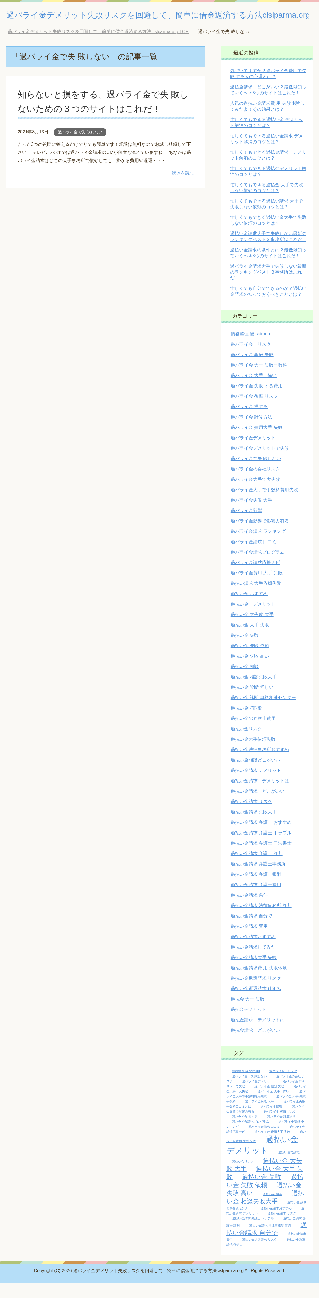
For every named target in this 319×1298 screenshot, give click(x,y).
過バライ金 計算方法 (251, 432)
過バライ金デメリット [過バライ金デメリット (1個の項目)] (257, 1096)
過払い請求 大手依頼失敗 (256, 598)
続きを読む (183, 188)
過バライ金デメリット (253, 453)
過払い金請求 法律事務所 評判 (261, 921)
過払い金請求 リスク (251, 817)
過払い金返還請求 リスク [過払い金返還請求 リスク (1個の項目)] (259, 1255)
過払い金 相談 (245, 681)
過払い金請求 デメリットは (260, 796)
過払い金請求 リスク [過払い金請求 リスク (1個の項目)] (282, 1228)
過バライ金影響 (246, 526)
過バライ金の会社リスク (255, 484)
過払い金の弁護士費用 (253, 733)
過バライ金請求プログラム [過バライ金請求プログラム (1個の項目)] (250, 1137)
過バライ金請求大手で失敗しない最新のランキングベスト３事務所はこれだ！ (268, 287)
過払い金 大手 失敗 (250, 640)
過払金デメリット (249, 1024)
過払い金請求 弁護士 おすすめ (261, 837)
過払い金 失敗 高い (250, 671)
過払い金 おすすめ (249, 609)
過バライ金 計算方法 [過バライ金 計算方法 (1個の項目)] (281, 1132)
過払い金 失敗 (245, 650)
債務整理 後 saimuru (251, 349)
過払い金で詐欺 (246, 723)
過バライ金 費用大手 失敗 (257, 442)
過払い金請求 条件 (249, 910)
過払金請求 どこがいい (255, 1045)
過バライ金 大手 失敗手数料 (259, 380)
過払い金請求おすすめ (253, 952)
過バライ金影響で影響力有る (260, 536)
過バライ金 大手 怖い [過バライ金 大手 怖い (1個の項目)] (273, 1106)
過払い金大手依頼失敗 (253, 754)
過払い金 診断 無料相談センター (263, 713)
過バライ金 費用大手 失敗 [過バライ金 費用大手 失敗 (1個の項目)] (272, 1147)
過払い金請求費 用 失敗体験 (259, 983)
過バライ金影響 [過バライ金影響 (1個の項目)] (271, 1122)
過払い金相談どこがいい (255, 775)
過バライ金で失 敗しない (80, 147)
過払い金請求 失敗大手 (254, 827)
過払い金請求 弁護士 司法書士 (261, 858)
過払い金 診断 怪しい (252, 702)
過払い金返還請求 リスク (256, 993)
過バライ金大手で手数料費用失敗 (264, 505)
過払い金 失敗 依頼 (250, 661)
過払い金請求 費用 (249, 941)
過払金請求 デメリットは (257, 1035)
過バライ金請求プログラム (257, 567)
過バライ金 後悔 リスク (254, 411)
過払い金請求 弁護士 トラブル (261, 848)
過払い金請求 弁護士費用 (256, 900)
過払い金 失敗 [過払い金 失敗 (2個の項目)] (261, 1192)
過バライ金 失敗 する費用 (257, 401)
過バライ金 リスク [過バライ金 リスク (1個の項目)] (283, 1086)
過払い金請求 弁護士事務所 (258, 879)
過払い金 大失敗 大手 (252, 630)
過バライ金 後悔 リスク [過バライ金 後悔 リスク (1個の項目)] (280, 1127)
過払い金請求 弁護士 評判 (257, 869)
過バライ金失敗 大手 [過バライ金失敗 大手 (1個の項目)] (259, 1117)
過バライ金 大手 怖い (254, 390)
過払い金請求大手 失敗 (254, 972)
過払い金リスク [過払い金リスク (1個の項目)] (243, 1177)
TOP (98, 47)
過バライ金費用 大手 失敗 (257, 588)
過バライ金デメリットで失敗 (260, 463)
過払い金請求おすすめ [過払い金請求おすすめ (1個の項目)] (276, 1223)
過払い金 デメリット (253, 619)
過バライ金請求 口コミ (254, 557)
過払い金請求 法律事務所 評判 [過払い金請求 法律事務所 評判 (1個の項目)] (270, 1241)
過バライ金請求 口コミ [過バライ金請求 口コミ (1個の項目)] (264, 1142)
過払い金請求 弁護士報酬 (256, 889)
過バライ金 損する (249, 422)
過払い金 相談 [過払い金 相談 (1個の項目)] (272, 1209)
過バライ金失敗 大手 (251, 515)
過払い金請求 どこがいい (257, 806)
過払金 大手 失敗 (248, 1014)
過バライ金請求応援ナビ (255, 578)
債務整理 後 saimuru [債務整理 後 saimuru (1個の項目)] (246, 1086)
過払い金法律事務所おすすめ (260, 765)
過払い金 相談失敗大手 (254, 692)
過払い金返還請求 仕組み (256, 1004)
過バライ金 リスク (251, 359)
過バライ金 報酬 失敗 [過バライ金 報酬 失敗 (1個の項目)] (269, 1101)
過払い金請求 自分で (251, 931)
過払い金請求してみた (253, 962)
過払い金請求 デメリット (256, 785)
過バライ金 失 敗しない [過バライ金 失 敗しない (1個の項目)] (249, 1091)
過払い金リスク (246, 744)
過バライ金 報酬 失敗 (252, 370)
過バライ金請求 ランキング (258, 546)
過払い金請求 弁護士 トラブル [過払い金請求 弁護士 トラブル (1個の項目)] (253, 1233)
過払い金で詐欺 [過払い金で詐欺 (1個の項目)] (289, 1167)
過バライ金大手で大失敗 (255, 494)
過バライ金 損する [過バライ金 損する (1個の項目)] (245, 1132)
